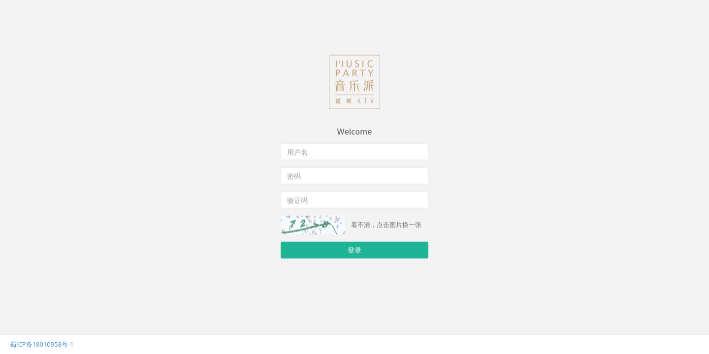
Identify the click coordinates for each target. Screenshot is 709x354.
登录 (354, 249)
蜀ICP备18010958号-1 (42, 344)
